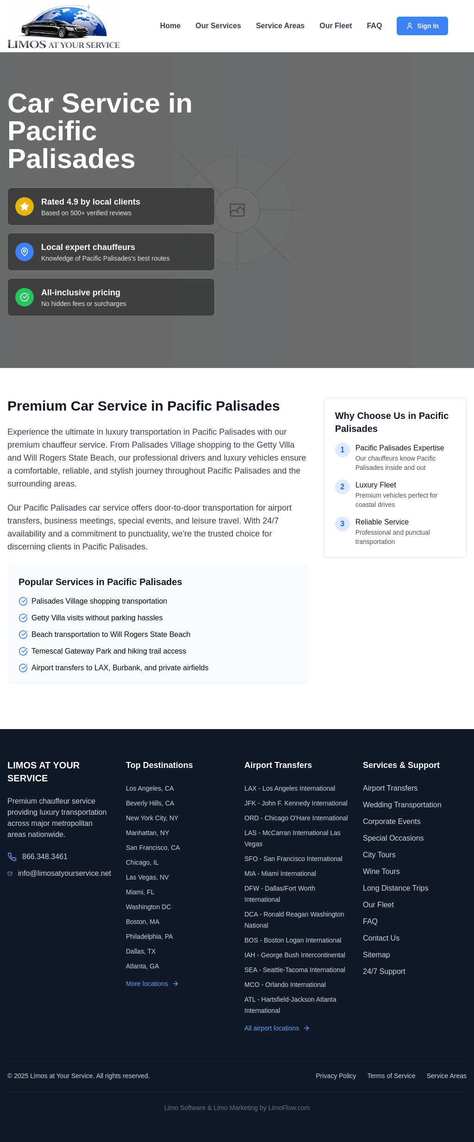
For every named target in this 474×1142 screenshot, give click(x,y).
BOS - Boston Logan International (292, 940)
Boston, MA (142, 921)
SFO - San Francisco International (293, 858)
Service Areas (280, 26)
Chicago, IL (142, 862)
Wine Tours (381, 871)
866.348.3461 (45, 857)
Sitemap (376, 955)
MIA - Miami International (280, 873)
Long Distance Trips (395, 888)
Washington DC (148, 907)
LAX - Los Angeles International (289, 788)
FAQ (374, 26)
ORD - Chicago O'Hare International (296, 818)
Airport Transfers (390, 788)
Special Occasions (393, 838)
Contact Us (381, 938)
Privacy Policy (336, 1076)
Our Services (218, 26)
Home (170, 26)
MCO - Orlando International (285, 984)
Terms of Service (391, 1076)
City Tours (379, 855)
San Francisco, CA (153, 847)
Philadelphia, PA (149, 936)
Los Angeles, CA (150, 788)
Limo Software (185, 1107)
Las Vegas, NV (147, 877)
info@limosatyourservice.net (64, 873)
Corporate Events (392, 821)
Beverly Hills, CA (150, 803)
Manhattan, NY (147, 832)
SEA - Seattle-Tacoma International (294, 970)
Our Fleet (335, 26)
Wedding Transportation (402, 805)
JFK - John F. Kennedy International (296, 803)
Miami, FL (140, 892)
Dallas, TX (141, 951)
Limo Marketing (235, 1107)
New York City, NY (152, 818)
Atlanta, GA (142, 966)
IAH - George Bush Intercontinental (294, 955)
